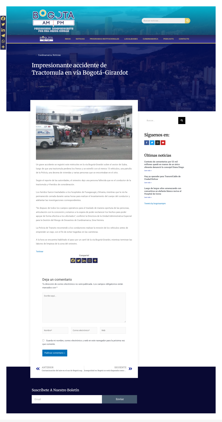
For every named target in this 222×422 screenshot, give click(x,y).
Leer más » (148, 170)
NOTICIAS (80, 39)
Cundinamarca (45, 55)
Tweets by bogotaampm (155, 204)
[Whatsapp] (89, 260)
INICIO (68, 39)
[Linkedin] (84, 260)
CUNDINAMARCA (150, 39)
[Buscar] (187, 20)
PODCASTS (168, 39)
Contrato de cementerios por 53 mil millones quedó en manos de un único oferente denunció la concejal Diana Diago (164, 164)
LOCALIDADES (131, 39)
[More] (95, 260)
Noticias (57, 55)
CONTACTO (184, 39)
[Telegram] (3, 35)
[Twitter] (78, 260)
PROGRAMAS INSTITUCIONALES (104, 39)
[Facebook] (73, 260)
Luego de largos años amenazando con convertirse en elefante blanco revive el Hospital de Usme (162, 191)
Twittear (40, 251)
